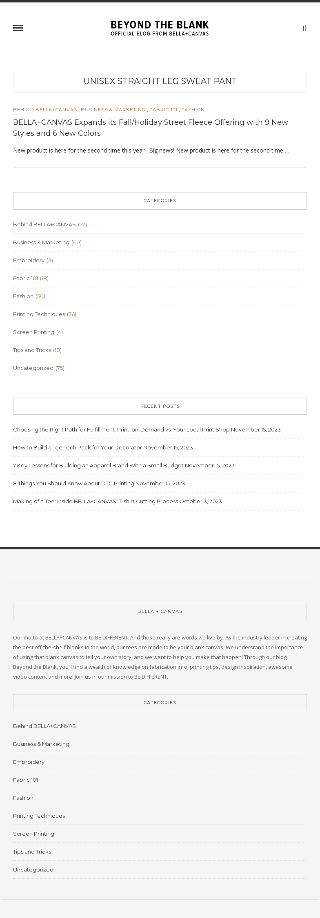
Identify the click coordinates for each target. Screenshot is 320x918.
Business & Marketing (113, 110)
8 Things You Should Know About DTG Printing (73, 483)
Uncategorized (33, 368)
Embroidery (28, 260)
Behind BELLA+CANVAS (45, 110)
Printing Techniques (39, 314)
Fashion (193, 110)
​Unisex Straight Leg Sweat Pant (160, 81)
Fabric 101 (163, 110)
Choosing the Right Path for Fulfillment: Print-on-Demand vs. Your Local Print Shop (121, 429)
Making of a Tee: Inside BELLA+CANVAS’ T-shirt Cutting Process (95, 501)
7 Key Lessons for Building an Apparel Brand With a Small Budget (98, 465)
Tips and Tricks (32, 350)
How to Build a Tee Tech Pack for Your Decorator (77, 447)
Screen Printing (33, 332)
